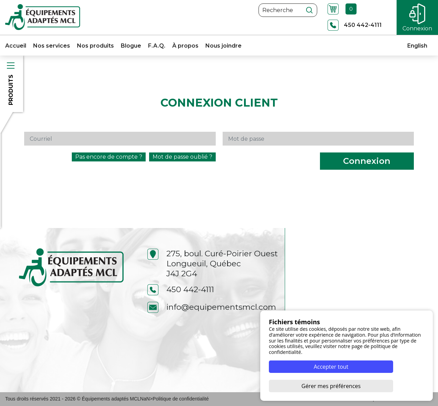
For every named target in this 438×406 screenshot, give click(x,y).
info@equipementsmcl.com (211, 307)
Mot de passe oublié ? (182, 157)
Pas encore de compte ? (108, 157)
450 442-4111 (180, 290)
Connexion (366, 161)
